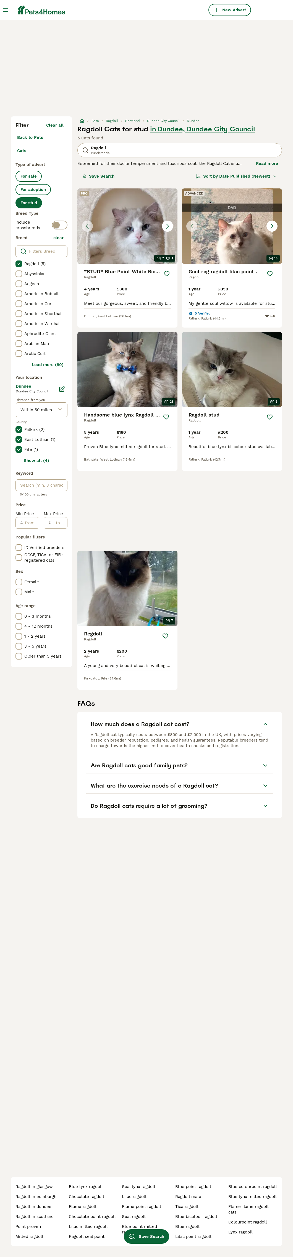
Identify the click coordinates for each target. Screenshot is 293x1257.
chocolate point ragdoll (92, 1216)
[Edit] (61, 389)
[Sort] (236, 176)
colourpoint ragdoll (247, 1222)
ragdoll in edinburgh (35, 1196)
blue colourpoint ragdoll (252, 1186)
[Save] (166, 273)
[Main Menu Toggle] (5, 10)
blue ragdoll (187, 1226)
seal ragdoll (134, 1216)
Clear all (55, 125)
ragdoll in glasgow (34, 1186)
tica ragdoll (186, 1206)
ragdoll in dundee (33, 1206)
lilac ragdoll (134, 1196)
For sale (28, 176)
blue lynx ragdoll (86, 1186)
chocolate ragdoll (86, 1196)
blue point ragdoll (193, 1186)
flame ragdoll (82, 1206)
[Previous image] (87, 226)
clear (58, 237)
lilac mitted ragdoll (88, 1226)
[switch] (59, 225)
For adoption (33, 189)
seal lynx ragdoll (138, 1186)
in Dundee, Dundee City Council (202, 129)
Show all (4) (36, 460)
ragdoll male (188, 1196)
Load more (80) (48, 364)
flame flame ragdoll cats (248, 1209)
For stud (28, 202)
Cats (21, 150)
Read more (267, 163)
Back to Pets (30, 137)
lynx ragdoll (240, 1232)
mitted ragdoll (29, 1236)
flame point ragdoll (141, 1206)
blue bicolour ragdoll (196, 1216)
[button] (127, 226)
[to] (59, 522)
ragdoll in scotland (34, 1216)
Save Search (98, 176)
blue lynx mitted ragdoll (252, 1196)
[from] (31, 522)
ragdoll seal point (86, 1236)
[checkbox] (18, 263)
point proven (28, 1226)
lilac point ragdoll (193, 1236)
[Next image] (167, 226)
